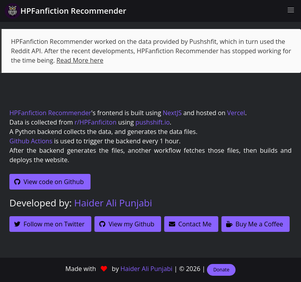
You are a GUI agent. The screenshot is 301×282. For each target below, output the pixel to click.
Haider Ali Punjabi (113, 202)
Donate (221, 269)
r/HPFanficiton (95, 122)
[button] (291, 10)
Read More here (79, 60)
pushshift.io (153, 122)
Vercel (236, 112)
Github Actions (31, 141)
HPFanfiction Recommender (50, 112)
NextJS (172, 112)
